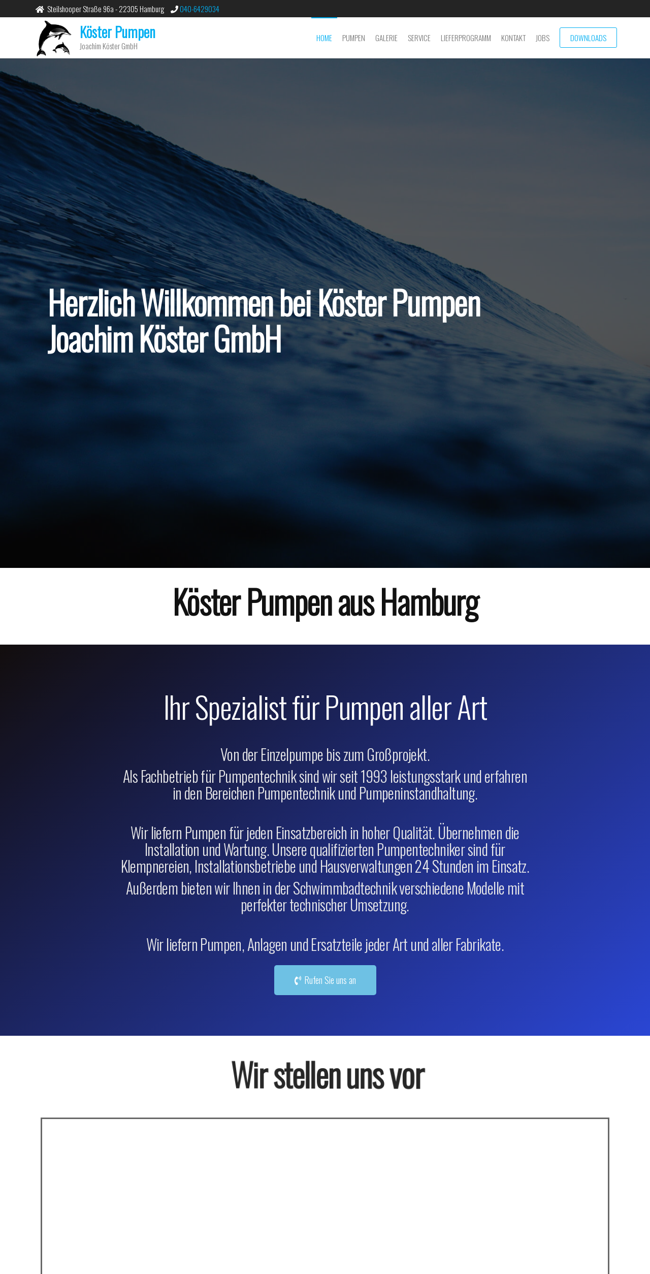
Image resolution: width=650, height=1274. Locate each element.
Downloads (588, 37)
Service (419, 37)
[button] (325, 980)
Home (324, 37)
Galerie (386, 37)
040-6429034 (198, 8)
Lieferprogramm (466, 37)
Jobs (542, 37)
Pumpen (353, 37)
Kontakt (513, 37)
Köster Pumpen (117, 31)
